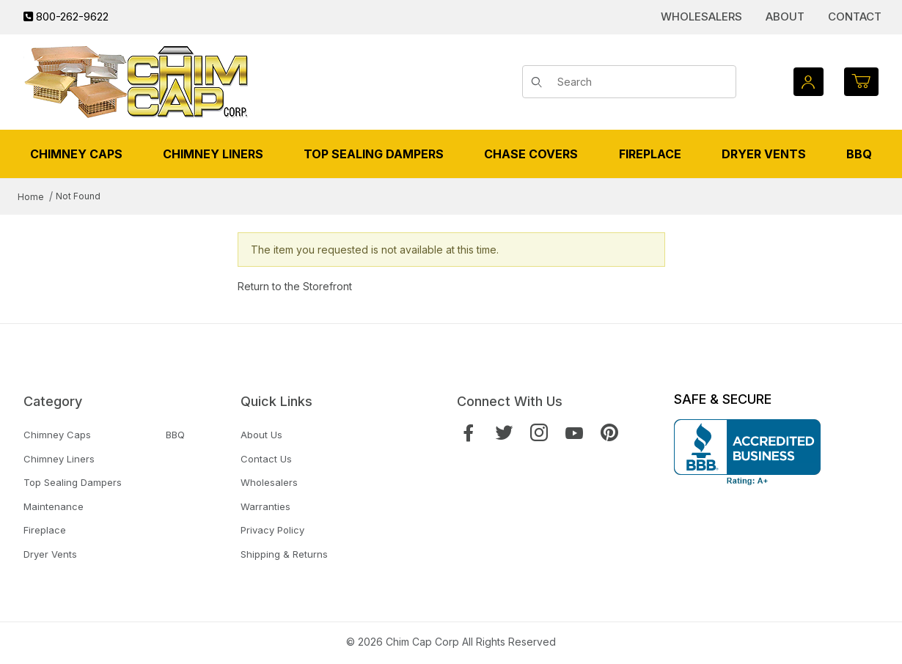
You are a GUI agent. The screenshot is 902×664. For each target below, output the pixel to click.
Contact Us (266, 459)
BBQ (175, 434)
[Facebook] (468, 433)
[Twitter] (503, 433)
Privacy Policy (272, 530)
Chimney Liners (59, 459)
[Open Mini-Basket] (861, 81)
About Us (261, 434)
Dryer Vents (50, 554)
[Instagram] (539, 433)
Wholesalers (701, 16)
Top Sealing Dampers (72, 482)
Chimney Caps (57, 434)
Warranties (265, 506)
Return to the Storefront (295, 286)
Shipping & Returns (284, 554)
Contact (854, 16)
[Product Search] (641, 82)
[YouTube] (574, 433)
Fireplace (44, 530)
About (785, 16)
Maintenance (53, 506)
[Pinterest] (609, 433)
